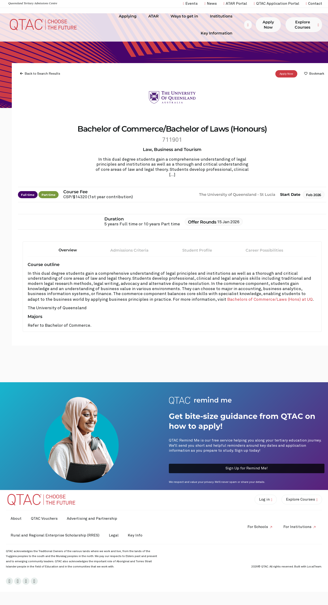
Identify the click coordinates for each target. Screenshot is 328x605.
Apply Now (286, 74)
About (16, 518)
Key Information (218, 33)
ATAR (154, 16)
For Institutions (297, 527)
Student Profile (197, 250)
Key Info (136, 535)
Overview (68, 250)
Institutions (222, 16)
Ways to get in (185, 16)
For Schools (257, 527)
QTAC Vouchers (44, 518)
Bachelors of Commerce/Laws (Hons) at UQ (270, 299)
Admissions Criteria (129, 250)
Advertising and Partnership (92, 518)
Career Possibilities (264, 250)
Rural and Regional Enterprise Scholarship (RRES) (55, 535)
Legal (114, 535)
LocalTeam (314, 566)
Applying (129, 16)
